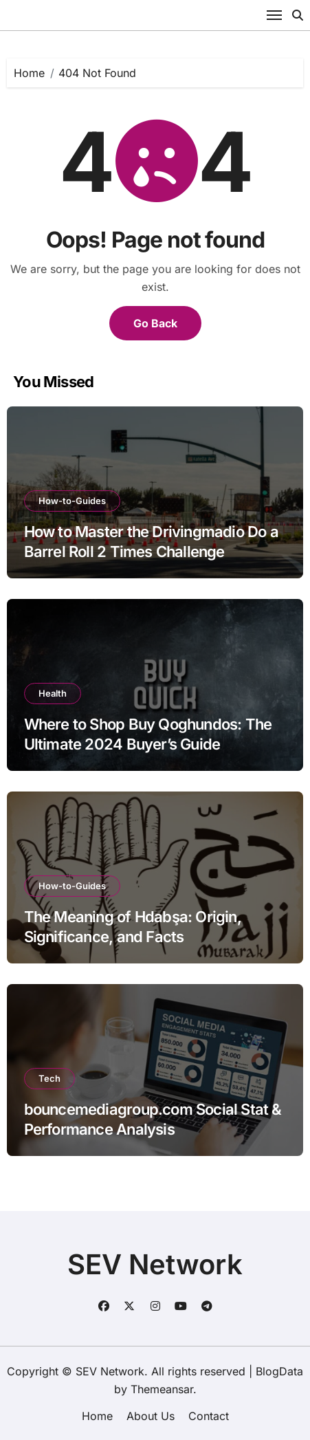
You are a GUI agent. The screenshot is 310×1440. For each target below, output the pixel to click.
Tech (49, 1078)
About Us (150, 1416)
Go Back (155, 323)
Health (52, 693)
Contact (208, 1416)
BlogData (279, 1371)
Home (97, 1416)
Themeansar (162, 1389)
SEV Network (155, 1264)
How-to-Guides (72, 500)
